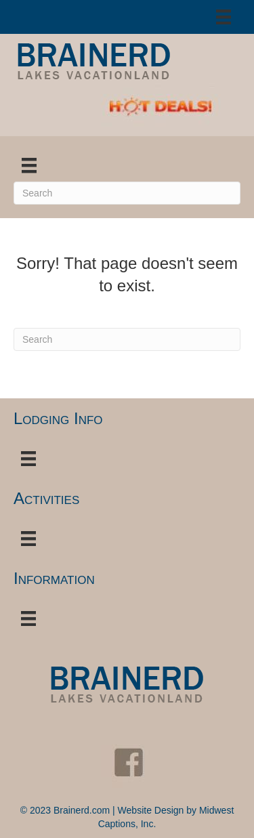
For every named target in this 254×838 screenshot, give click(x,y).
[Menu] (223, 17)
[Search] (127, 193)
